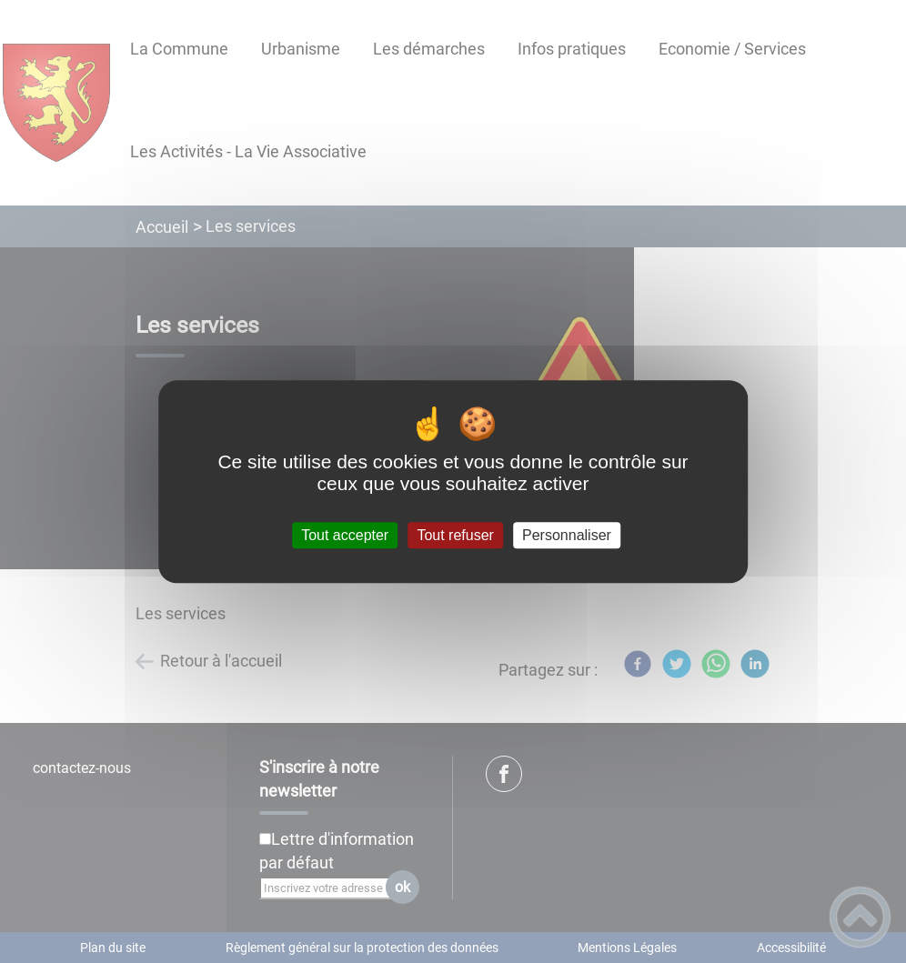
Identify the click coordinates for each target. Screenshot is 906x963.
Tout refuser (455, 535)
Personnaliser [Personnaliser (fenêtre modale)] (566, 535)
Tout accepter (344, 535)
